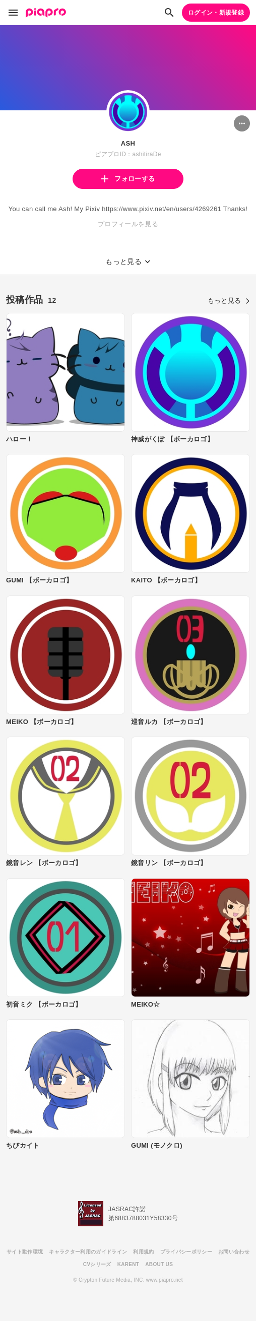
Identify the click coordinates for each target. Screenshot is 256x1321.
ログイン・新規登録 (216, 12)
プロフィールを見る (128, 224)
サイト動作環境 (25, 1251)
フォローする (128, 178)
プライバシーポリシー (186, 1251)
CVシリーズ (97, 1264)
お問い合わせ (233, 1251)
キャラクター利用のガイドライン (88, 1251)
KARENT (128, 1264)
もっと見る (229, 300)
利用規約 (143, 1251)
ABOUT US (159, 1264)
